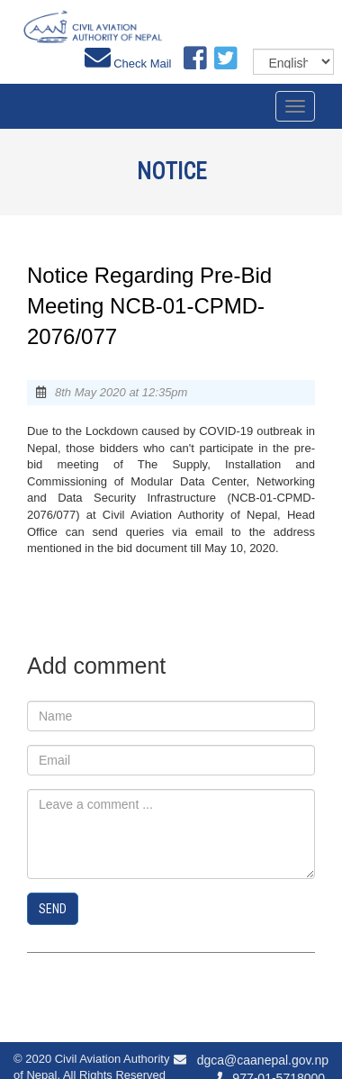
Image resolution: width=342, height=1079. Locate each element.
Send (53, 909)
